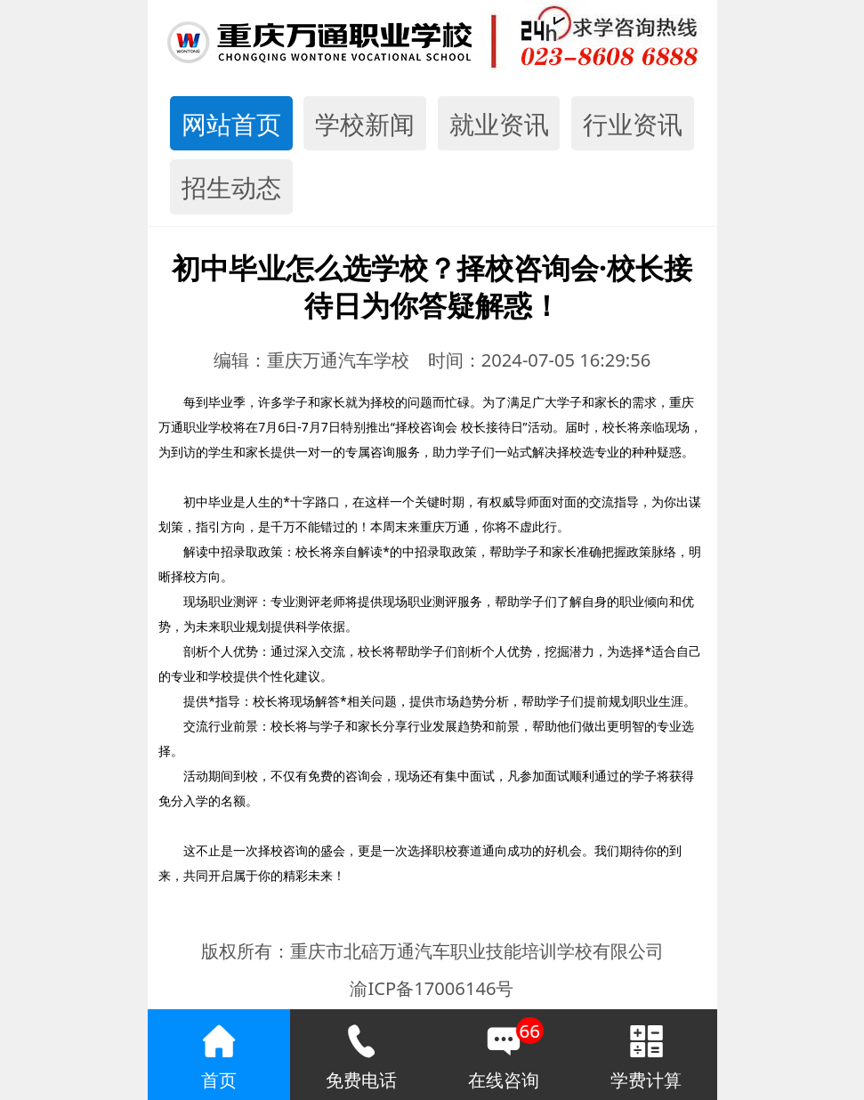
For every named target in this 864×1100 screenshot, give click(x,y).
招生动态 (231, 187)
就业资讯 (499, 124)
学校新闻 (365, 124)
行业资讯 (632, 124)
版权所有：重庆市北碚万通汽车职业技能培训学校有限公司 (432, 950)
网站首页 (231, 124)
